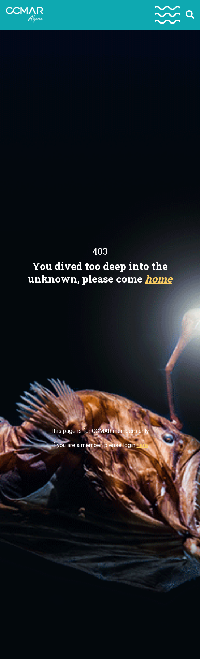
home (158, 278)
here (142, 445)
